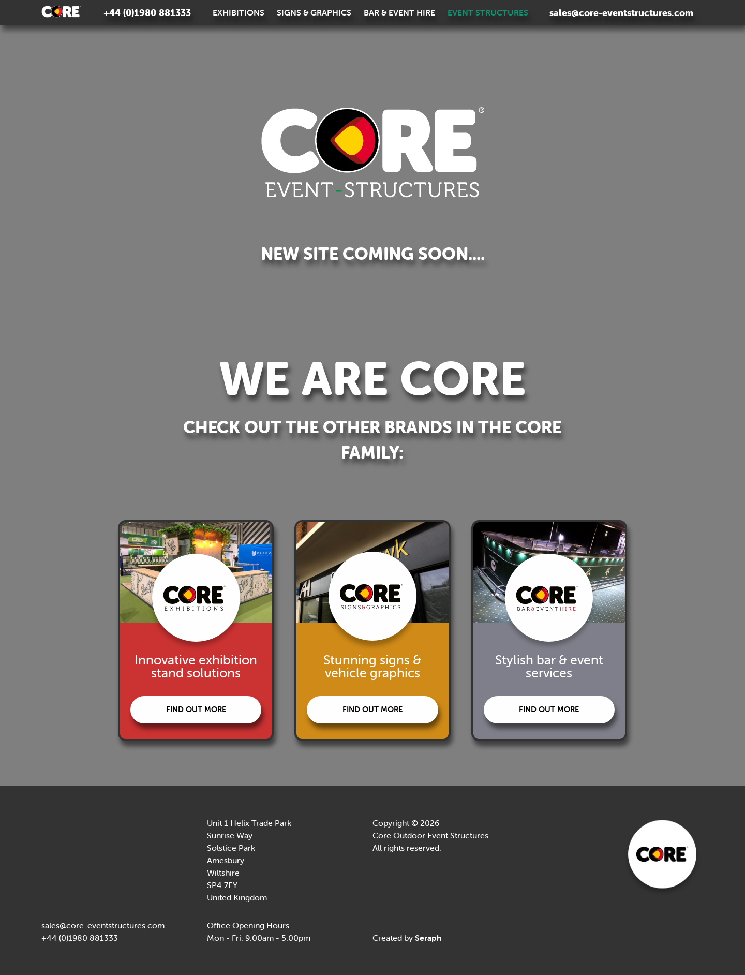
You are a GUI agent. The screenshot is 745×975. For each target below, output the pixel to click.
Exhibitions (238, 12)
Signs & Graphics (314, 12)
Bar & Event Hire (399, 12)
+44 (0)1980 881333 (147, 13)
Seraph (428, 938)
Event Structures (488, 12)
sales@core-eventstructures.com (621, 13)
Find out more (192, 709)
